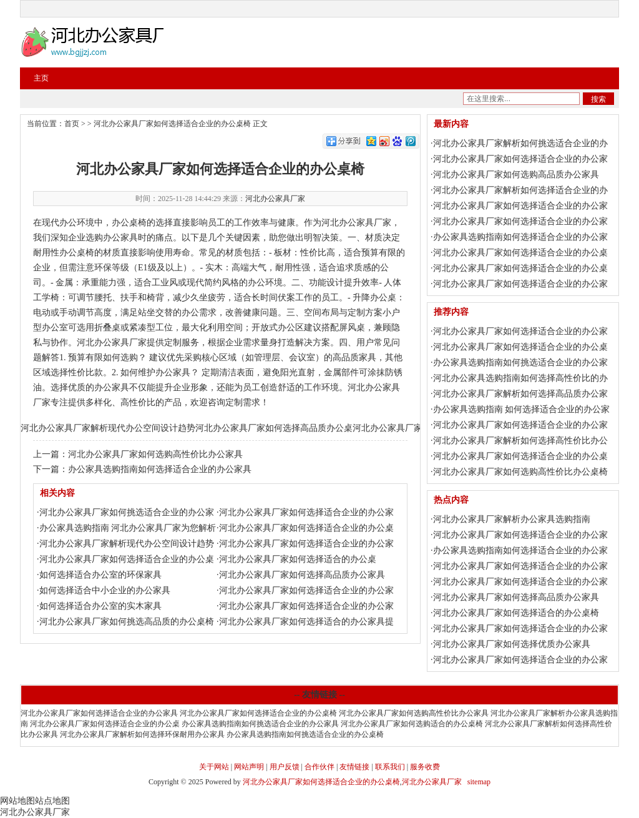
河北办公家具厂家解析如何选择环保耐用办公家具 (142, 734)
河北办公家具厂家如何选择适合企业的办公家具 (99, 713)
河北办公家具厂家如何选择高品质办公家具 (302, 574)
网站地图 (17, 801)
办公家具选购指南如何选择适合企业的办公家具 (159, 469)
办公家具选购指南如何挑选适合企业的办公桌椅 (305, 734)
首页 (71, 123)
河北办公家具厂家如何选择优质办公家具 (511, 644)
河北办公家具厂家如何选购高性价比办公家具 (155, 454)
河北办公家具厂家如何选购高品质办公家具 (516, 174)
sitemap (478, 781)
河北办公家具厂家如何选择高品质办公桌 (274, 428)
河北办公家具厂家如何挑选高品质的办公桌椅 (126, 621)
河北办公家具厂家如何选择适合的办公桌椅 (516, 613)
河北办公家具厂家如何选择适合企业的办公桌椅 (172, 123)
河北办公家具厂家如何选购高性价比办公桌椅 (520, 471)
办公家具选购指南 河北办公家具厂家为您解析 (128, 528)
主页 (41, 78)
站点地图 (52, 801)
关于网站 (214, 766)
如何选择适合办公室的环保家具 (100, 574)
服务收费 (425, 766)
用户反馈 (285, 766)
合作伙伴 (319, 766)
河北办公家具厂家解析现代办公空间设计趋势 (108, 428)
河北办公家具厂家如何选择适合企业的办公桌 (105, 723)
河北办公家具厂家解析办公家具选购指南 (511, 519)
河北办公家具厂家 (275, 198)
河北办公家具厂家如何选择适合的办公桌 (297, 559)
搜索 (598, 99)
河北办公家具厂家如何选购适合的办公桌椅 (412, 723)
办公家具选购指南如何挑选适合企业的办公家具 (260, 723)
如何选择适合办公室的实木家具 (100, 606)
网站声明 (249, 766)
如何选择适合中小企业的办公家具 (104, 590)
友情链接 (354, 766)
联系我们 (390, 766)
